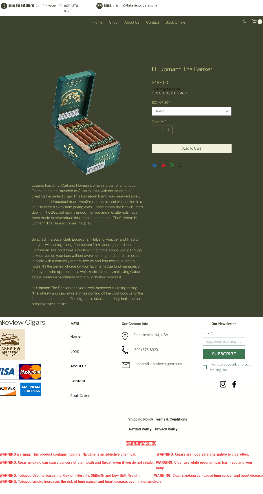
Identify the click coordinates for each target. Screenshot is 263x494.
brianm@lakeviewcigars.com (135, 5)
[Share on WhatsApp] (172, 165)
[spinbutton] (162, 130)
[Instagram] (223, 384)
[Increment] (169, 130)
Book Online (81, 395)
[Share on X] (180, 165)
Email (207, 333)
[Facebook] (234, 384)
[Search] (245, 21)
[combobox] (192, 111)
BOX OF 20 (161, 102)
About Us (78, 366)
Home (76, 336)
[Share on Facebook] (154, 165)
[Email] (222, 341)
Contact (78, 380)
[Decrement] (155, 130)
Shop (75, 351)
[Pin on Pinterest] (163, 165)
